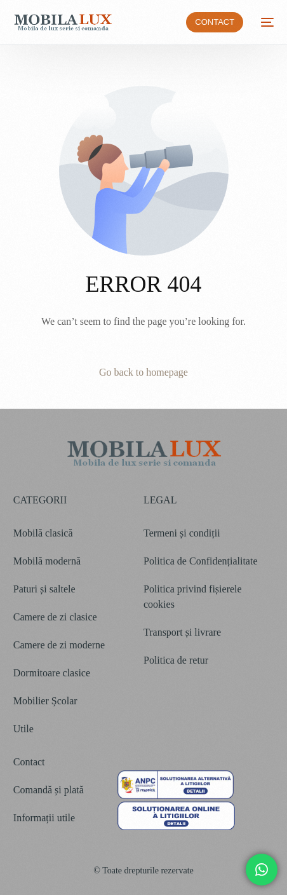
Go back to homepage (143, 372)
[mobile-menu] (265, 22)
